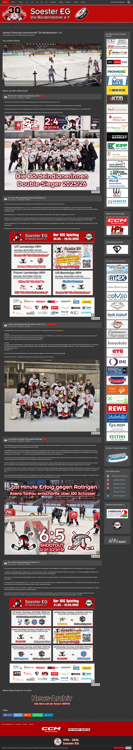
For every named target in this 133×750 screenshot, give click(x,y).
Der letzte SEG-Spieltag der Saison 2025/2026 (25, 198)
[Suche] (128, 2)
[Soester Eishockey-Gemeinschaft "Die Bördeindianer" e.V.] (66, 13)
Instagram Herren (118, 480)
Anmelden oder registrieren (118, 2)
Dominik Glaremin (12, 97)
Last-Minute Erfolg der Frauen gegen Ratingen (25, 439)
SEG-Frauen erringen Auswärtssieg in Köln (24, 96)
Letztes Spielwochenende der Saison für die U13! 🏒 (27, 324)
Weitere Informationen (119, 747)
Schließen (128, 747)
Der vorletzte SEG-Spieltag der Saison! (22, 562)
